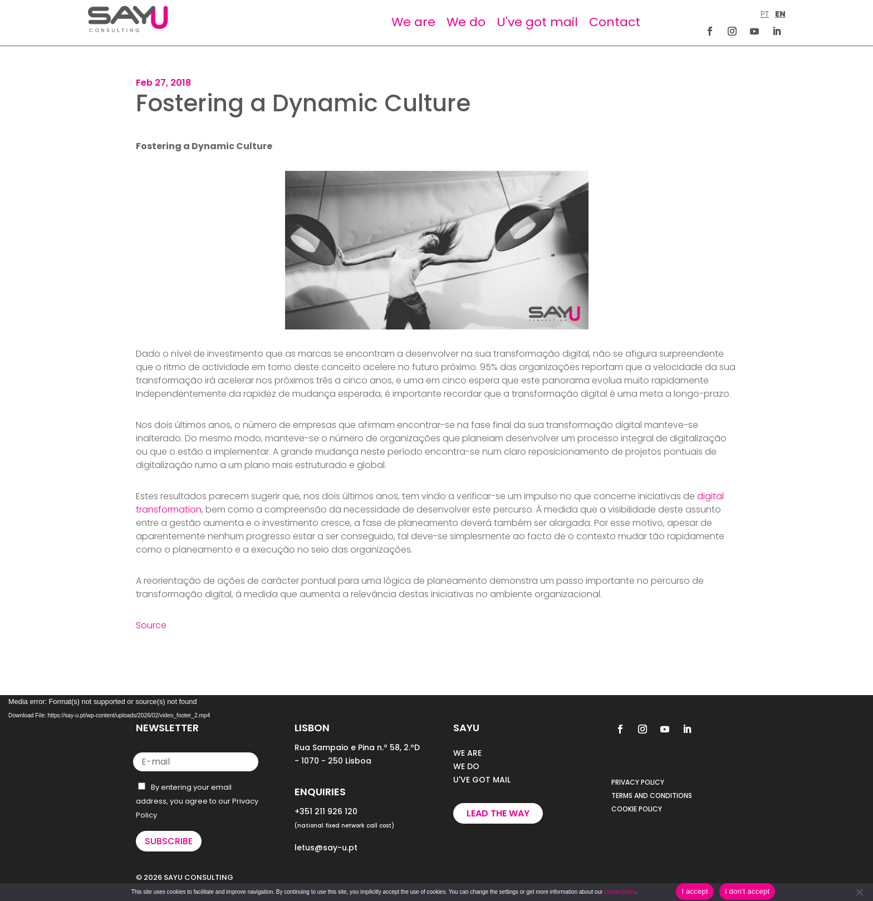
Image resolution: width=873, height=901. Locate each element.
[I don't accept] (859, 892)
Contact (614, 22)
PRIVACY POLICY (637, 782)
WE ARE (467, 753)
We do (466, 22)
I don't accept (747, 891)
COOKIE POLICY (636, 809)
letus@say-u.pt (326, 847)
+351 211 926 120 (326, 811)
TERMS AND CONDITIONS (651, 795)
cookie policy (620, 892)
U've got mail (537, 22)
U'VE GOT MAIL (482, 779)
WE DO (466, 766)
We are (413, 22)
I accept (694, 891)
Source (151, 625)
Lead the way (498, 813)
